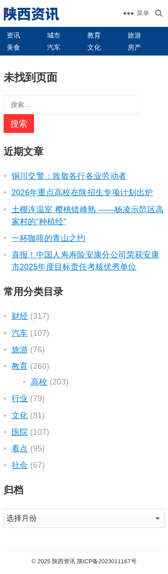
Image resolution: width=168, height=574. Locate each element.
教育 (94, 35)
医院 (20, 432)
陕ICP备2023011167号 (107, 561)
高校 (39, 381)
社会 (20, 465)
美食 (13, 47)
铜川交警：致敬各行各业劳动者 (69, 175)
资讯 (13, 35)
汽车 (53, 47)
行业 (20, 398)
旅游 (134, 35)
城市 (53, 35)
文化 (94, 47)
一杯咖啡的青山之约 (49, 238)
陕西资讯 (63, 561)
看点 (20, 448)
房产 (134, 47)
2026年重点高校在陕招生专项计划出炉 (82, 192)
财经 (20, 316)
